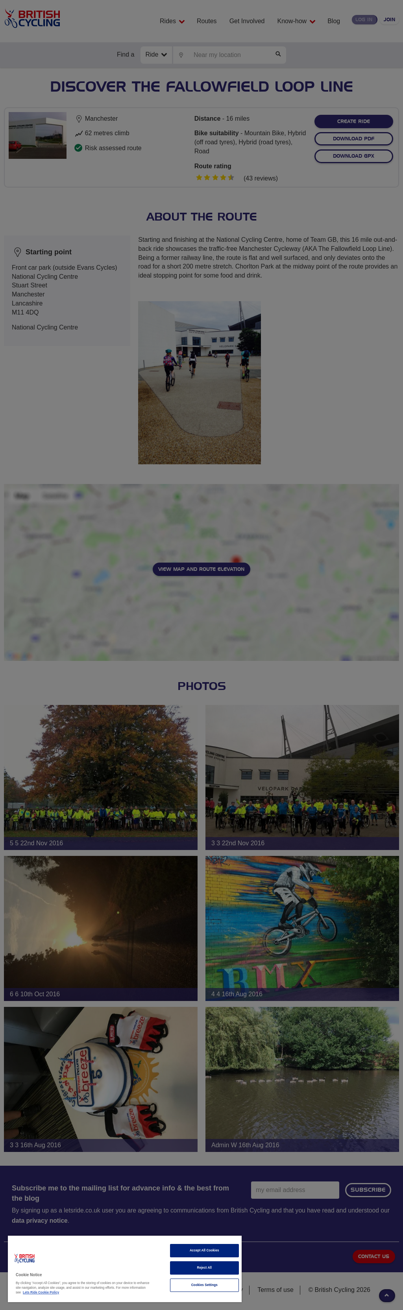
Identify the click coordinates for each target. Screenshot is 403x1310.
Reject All (204, 1268)
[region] (125, 1269)
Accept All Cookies (204, 1250)
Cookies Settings (204, 1285)
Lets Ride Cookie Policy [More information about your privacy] (41, 1292)
